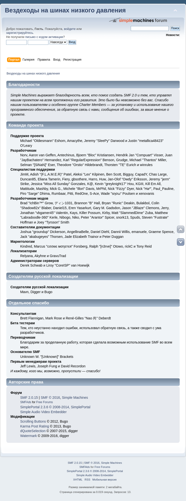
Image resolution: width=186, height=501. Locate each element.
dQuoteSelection (33, 431)
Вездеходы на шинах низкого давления (65, 10)
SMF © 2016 (50, 397)
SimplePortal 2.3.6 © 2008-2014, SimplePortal (55, 407)
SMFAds (25, 402)
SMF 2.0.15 (29, 397)
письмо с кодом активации (44, 37)
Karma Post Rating (34, 426)
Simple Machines (75, 397)
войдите (70, 29)
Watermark (28, 436)
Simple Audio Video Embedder (43, 412)
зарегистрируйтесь (19, 33)
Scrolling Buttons (33, 421)
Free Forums (44, 402)
